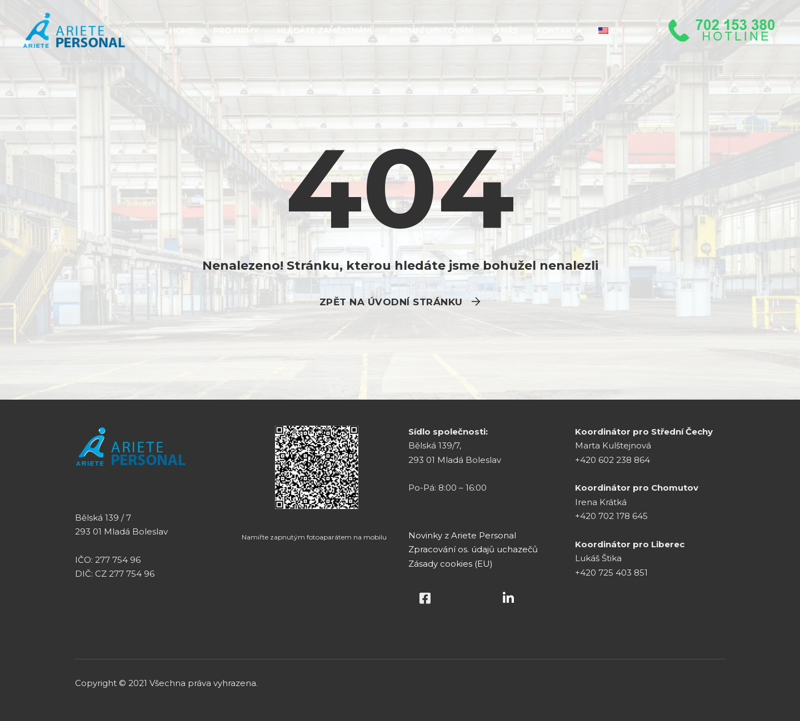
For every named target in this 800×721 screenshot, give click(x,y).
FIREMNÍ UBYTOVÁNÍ (432, 31)
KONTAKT (557, 31)
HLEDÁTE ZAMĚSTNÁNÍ (324, 31)
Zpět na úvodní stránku (391, 301)
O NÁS (505, 31)
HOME (181, 31)
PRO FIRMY (235, 31)
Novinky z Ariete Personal (462, 535)
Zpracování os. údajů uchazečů (473, 549)
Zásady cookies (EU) (450, 563)
